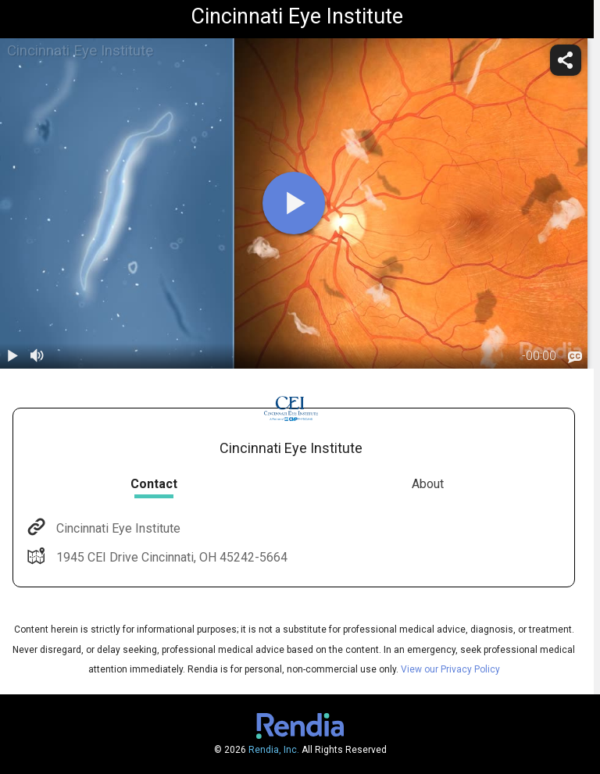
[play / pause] (12, 356)
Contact (153, 483)
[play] (293, 203)
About (428, 483)
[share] (565, 60)
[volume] (37, 356)
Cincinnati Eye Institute (116, 528)
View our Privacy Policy (450, 669)
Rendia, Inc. (273, 749)
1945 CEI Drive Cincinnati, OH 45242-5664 (170, 557)
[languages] (575, 356)
